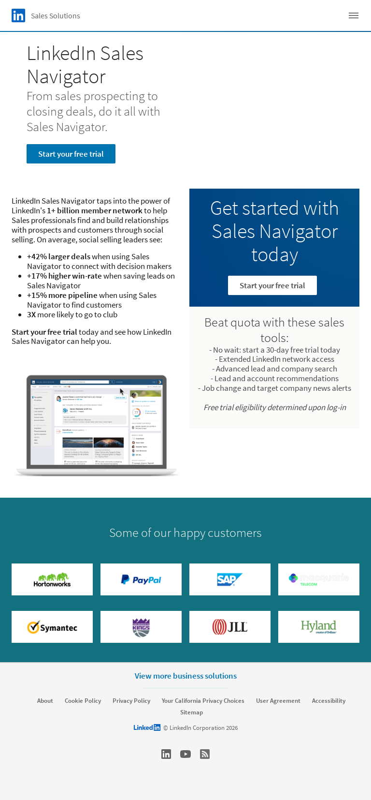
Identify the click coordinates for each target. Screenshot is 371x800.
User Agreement (278, 701)
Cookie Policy (83, 701)
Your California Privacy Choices (203, 701)
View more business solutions (186, 675)
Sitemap (191, 712)
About (45, 701)
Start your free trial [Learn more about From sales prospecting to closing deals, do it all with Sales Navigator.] (71, 153)
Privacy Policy (131, 701)
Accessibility (328, 701)
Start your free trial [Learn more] (272, 285)
